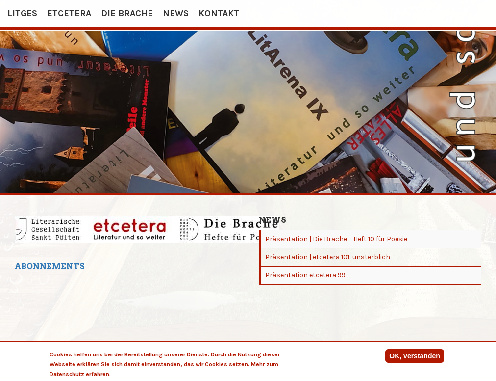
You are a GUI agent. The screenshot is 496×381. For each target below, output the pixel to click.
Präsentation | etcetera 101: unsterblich (327, 257)
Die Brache (127, 13)
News (176, 13)
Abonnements (50, 266)
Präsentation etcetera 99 (305, 275)
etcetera (69, 13)
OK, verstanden (414, 357)
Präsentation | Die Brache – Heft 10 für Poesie (336, 239)
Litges (22, 13)
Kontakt (218, 13)
